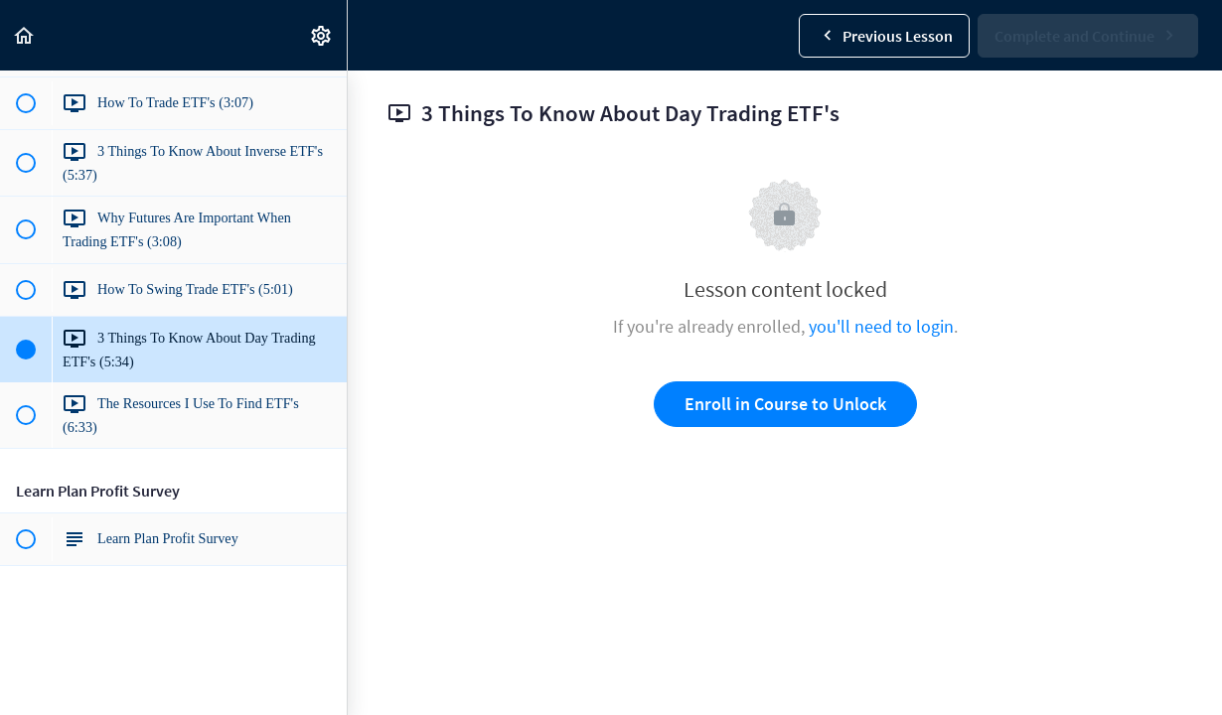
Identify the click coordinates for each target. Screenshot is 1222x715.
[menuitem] (322, 35)
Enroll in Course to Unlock (785, 403)
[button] (25, 35)
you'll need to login (881, 326)
